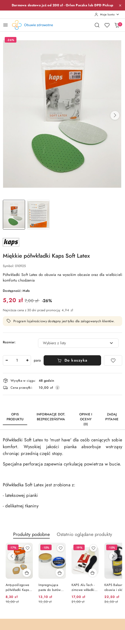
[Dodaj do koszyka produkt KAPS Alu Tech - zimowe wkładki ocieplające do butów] (92, 572)
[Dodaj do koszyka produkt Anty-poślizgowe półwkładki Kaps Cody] (27, 572)
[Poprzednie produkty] (12, 556)
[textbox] (72, 343)
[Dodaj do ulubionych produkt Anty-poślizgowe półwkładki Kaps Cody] (27, 548)
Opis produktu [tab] (15, 416)
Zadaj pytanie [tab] (111, 416)
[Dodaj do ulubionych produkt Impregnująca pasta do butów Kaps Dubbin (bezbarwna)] (60, 548)
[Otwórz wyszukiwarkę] (97, 25)
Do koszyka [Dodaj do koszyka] (72, 360)
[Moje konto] (107, 14)
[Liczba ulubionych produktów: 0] (107, 25)
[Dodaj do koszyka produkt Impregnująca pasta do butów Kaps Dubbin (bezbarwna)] (60, 572)
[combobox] (78, 343)
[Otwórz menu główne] (5, 25)
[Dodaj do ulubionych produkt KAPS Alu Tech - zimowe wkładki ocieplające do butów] (93, 548)
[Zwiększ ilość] (27, 360)
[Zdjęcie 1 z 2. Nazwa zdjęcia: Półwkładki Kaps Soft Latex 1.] (14, 215)
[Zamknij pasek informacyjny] (120, 5)
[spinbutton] (17, 360)
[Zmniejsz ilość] (6, 360)
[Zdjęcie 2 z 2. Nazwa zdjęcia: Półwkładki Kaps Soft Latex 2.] (38, 215)
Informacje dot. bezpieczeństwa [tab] (51, 416)
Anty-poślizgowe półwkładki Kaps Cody (17, 587)
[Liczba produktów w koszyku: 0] (116, 25)
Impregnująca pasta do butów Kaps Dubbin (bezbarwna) (49, 587)
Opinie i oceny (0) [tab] (85, 419)
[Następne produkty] (113, 556)
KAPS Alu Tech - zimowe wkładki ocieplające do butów (83, 587)
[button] (115, 115)
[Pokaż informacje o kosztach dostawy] (57, 387)
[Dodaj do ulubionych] (113, 360)
